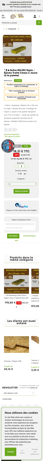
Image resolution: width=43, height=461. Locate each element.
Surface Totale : (21, 170)
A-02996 (18, 80)
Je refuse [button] (22, 452)
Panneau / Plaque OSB (12, 361)
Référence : (8, 80)
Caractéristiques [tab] (29, 236)
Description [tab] (13, 236)
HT (17, 146)
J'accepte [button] (10, 452)
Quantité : (21, 163)
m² (25, 174)
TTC (26, 146)
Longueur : (21, 179)
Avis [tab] (16, 240)
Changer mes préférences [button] (35, 451)
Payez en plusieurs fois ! (21, 220)
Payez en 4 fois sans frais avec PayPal (21, 210)
